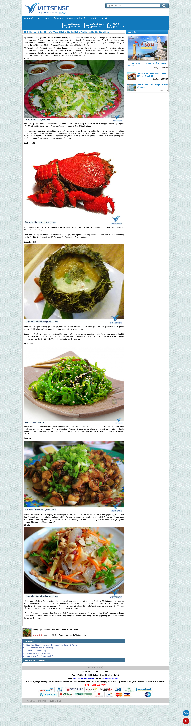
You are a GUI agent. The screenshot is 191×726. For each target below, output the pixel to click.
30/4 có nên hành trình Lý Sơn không (39, 648)
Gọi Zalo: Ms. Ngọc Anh (64, 25)
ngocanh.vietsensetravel (69, 27)
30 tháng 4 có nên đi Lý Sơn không (38, 653)
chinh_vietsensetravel (91, 27)
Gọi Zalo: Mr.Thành (110, 25)
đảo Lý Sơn (103, 53)
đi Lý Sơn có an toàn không (35, 651)
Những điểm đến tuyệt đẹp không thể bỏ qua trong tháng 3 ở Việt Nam (52, 645)
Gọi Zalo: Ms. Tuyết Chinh (86, 25)
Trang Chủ (53, 8)
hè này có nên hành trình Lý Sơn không (40, 656)
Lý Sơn (68, 55)
